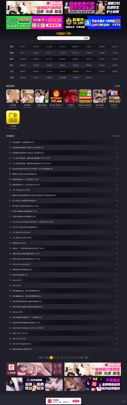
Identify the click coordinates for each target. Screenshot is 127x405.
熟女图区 (102, 65)
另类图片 (115, 65)
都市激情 (23, 71)
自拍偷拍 (36, 53)
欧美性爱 (62, 59)
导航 (11, 77)
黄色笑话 (102, 71)
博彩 (11, 46)
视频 (11, 53)
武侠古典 (62, 71)
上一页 (46, 357)
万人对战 (49, 47)
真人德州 (36, 47)
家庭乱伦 (36, 71)
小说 (11, 71)
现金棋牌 (102, 47)
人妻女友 (49, 71)
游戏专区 (62, 47)
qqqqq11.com (63, 33)
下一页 (80, 357)
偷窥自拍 (23, 65)
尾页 (86, 357)
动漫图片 (62, 65)
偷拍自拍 (36, 59)
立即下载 (75, 401)
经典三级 (89, 59)
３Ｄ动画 (62, 53)
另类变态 (115, 59)
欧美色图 (49, 65)
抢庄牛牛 (115, 47)
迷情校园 (75, 71)
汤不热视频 (62, 78)
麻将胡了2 (75, 47)
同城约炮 (23, 78)
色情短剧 (89, 78)
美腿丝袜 (75, 65)
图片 (11, 65)
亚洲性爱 (23, 59)
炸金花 (89, 47)
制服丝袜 (75, 59)
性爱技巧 (115, 71)
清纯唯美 (89, 65)
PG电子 (22, 47)
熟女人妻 (75, 53)
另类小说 (89, 71)
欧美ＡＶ (49, 53)
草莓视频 (49, 78)
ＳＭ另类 (115, 53)
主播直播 (102, 53)
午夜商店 (36, 78)
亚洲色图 (36, 65)
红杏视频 (75, 78)
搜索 (86, 38)
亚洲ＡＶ (23, 53)
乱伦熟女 (102, 59)
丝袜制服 (89, 53)
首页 (41, 357)
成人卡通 (49, 59)
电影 (11, 59)
